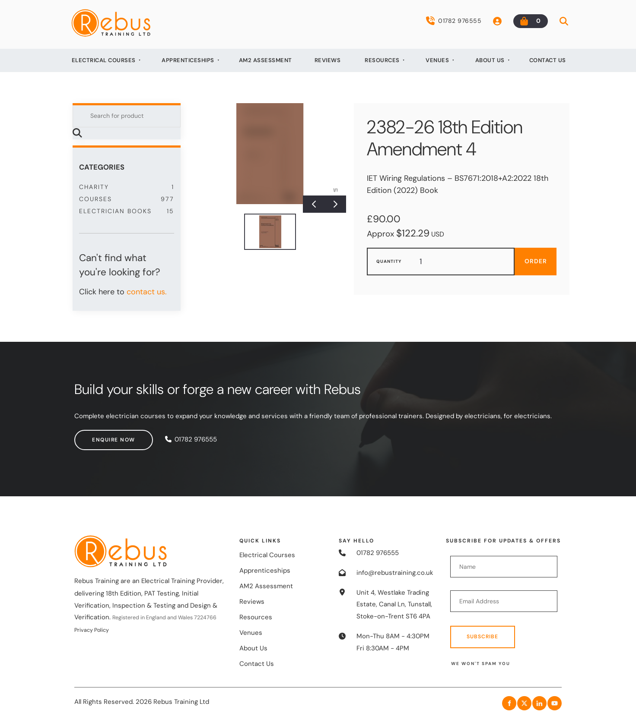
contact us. (147, 292)
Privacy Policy (91, 630)
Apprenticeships (188, 60)
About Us (490, 60)
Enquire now (96, 435)
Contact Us (547, 60)
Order (536, 261)
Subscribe (482, 636)
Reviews (328, 60)
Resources (382, 60)
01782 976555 (453, 20)
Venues (437, 60)
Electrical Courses (104, 60)
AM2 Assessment (265, 60)
